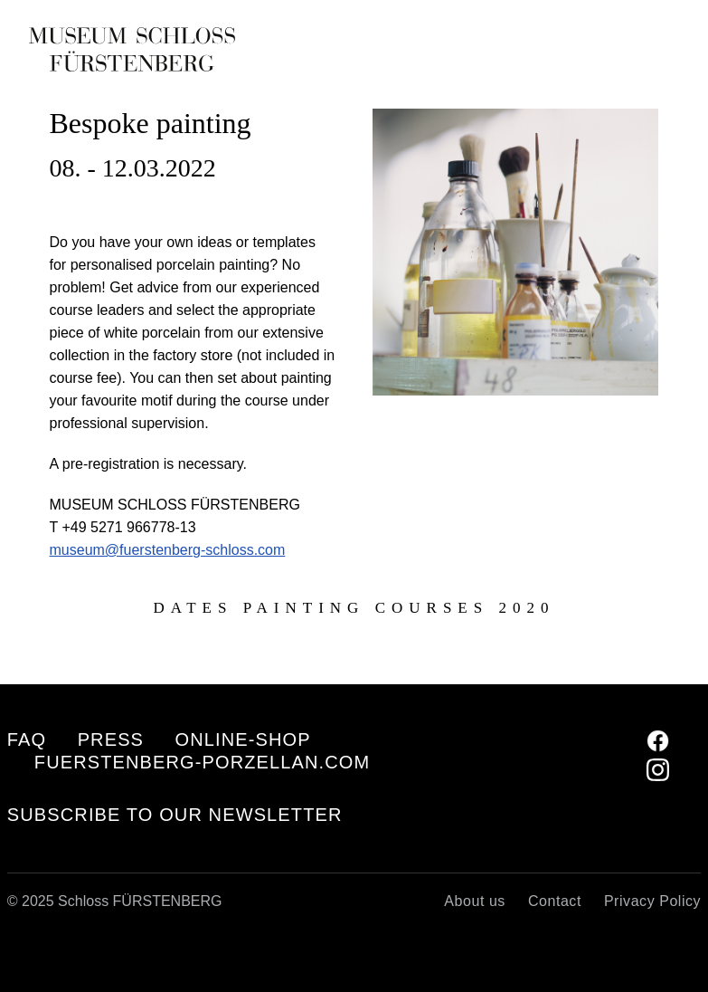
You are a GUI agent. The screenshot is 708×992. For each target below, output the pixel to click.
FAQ (26, 739)
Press (111, 739)
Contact (554, 901)
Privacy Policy (652, 901)
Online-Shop (243, 739)
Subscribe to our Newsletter (175, 815)
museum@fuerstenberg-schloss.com (168, 550)
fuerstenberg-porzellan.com (202, 762)
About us (474, 901)
